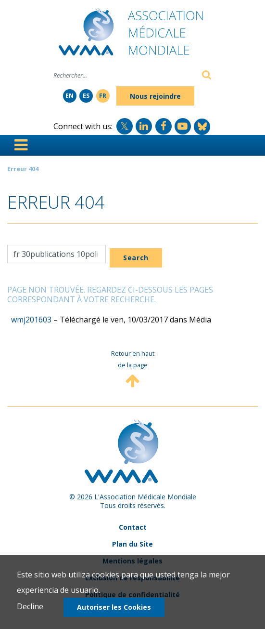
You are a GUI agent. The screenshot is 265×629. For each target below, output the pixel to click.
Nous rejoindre (155, 96)
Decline (30, 606)
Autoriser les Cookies (114, 607)
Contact (133, 527)
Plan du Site (132, 544)
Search (136, 257)
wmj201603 (31, 319)
